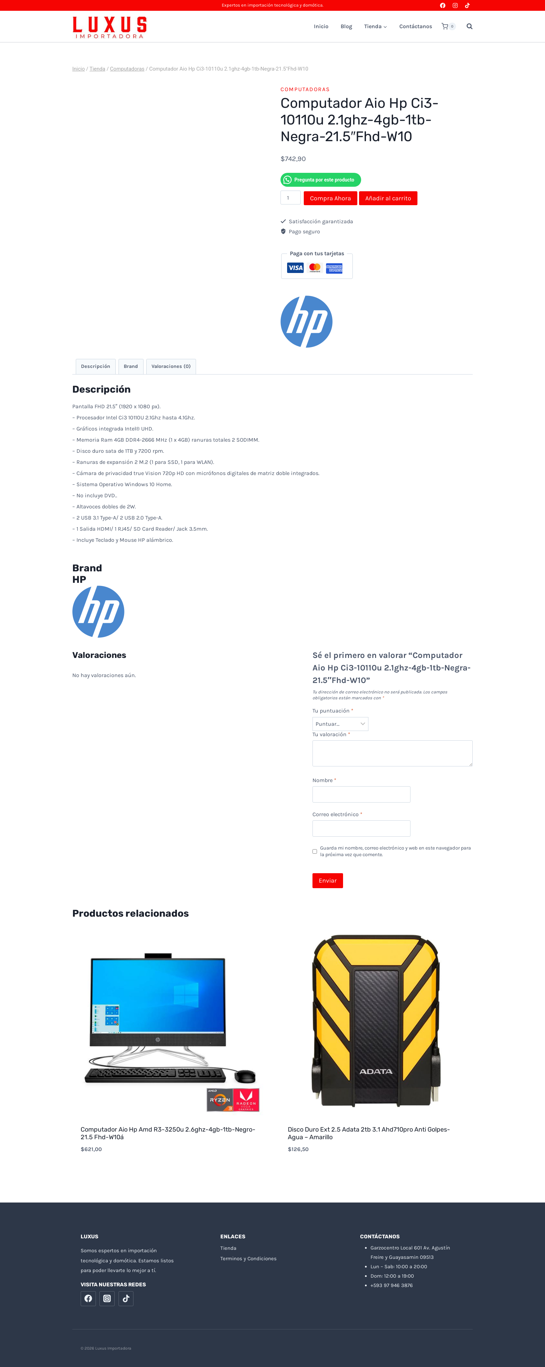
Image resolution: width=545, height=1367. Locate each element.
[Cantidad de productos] (290, 197)
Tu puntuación (332, 710)
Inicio (321, 26)
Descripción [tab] (95, 366)
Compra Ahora (330, 198)
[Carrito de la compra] (448, 26)
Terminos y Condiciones (248, 1258)
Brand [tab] (131, 366)
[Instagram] (455, 5)
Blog (346, 26)
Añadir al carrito (388, 198)
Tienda (228, 1248)
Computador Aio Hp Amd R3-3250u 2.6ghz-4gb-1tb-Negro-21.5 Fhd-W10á (168, 1133)
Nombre (324, 780)
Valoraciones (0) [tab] (171, 366)
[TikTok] (467, 5)
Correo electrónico (337, 814)
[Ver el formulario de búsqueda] (466, 26)
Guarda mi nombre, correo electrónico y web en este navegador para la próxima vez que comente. (395, 851)
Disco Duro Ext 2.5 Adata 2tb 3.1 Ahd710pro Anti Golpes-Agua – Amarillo (369, 1133)
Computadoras (305, 89)
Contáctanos (415, 26)
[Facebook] (443, 5)
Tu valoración (331, 734)
